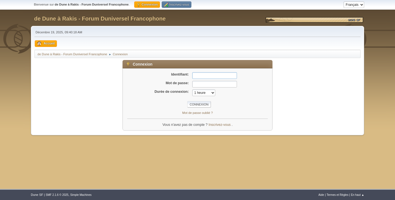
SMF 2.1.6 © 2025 (57, 194)
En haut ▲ (357, 194)
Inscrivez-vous (220, 125)
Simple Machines (81, 194)
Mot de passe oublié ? (197, 112)
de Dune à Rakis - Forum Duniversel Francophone (100, 19)
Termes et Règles (338, 194)
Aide (321, 194)
